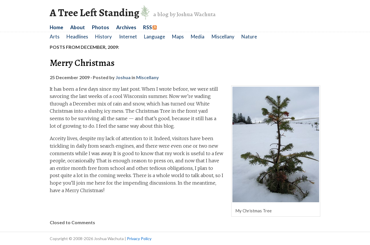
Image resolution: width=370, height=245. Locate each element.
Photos (100, 27)
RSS (147, 27)
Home (56, 27)
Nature (249, 37)
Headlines (77, 37)
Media (197, 37)
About (77, 27)
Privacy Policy (139, 238)
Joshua (123, 77)
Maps (178, 37)
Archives (126, 27)
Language (154, 37)
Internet (128, 37)
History (103, 37)
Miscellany (223, 37)
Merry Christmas (82, 62)
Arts (55, 37)
